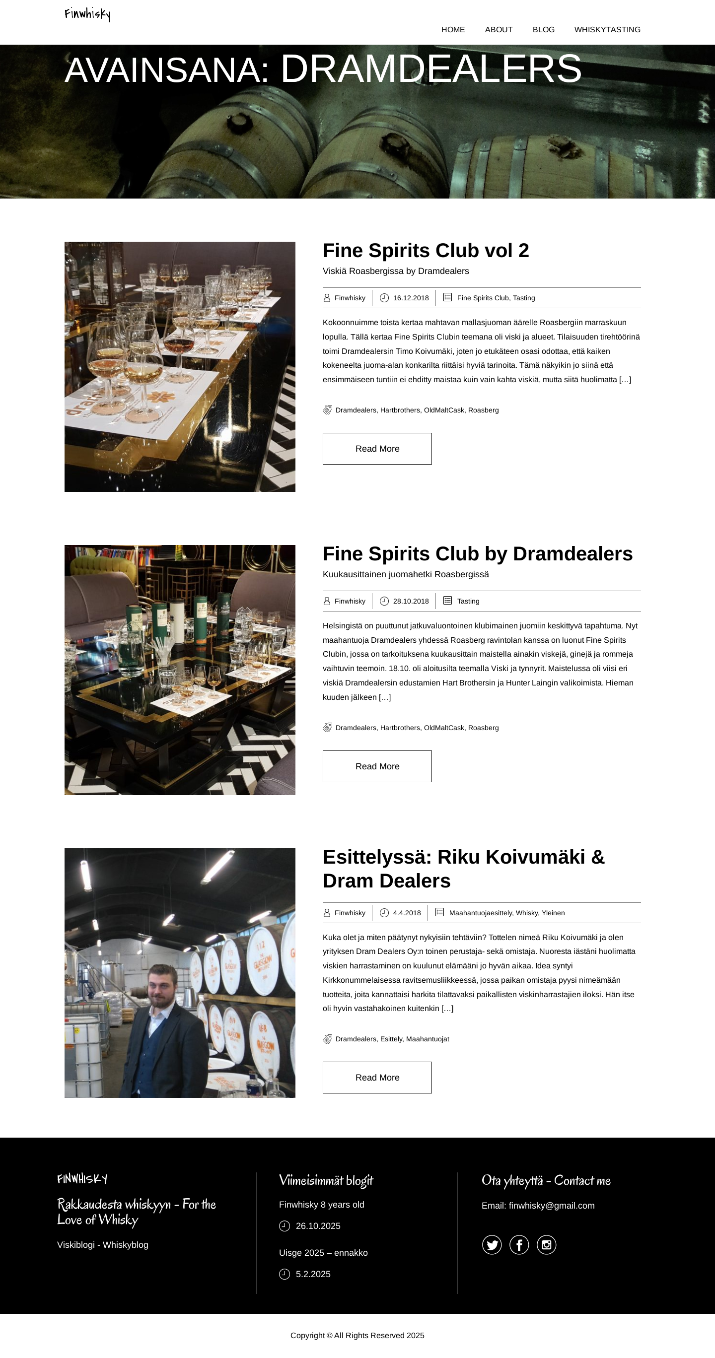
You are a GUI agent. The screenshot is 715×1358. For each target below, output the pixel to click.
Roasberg (483, 410)
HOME (453, 29)
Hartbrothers (400, 410)
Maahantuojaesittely (480, 913)
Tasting (524, 298)
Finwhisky (87, 13)
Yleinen (553, 913)
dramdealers (356, 410)
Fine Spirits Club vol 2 (426, 250)
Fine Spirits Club (483, 298)
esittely (391, 1039)
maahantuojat (427, 1039)
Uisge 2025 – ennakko (323, 1253)
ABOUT (499, 29)
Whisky (527, 913)
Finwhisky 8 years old (321, 1205)
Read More (378, 449)
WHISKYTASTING (607, 29)
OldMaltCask (444, 410)
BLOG (544, 29)
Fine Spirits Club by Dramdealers (478, 553)
